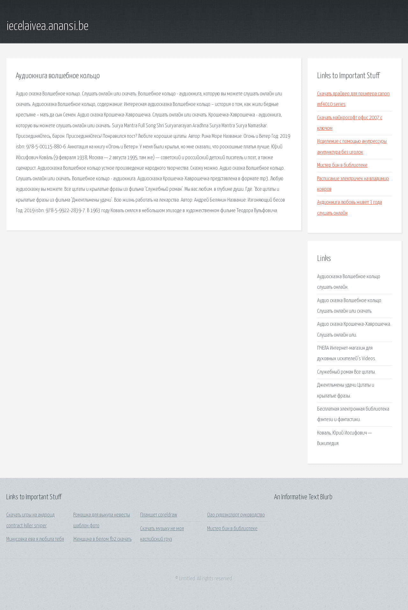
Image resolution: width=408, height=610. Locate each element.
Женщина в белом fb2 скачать (102, 539)
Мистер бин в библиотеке (342, 165)
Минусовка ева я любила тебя (35, 539)
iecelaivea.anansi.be (47, 26)
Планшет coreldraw (158, 515)
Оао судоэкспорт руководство (236, 515)
